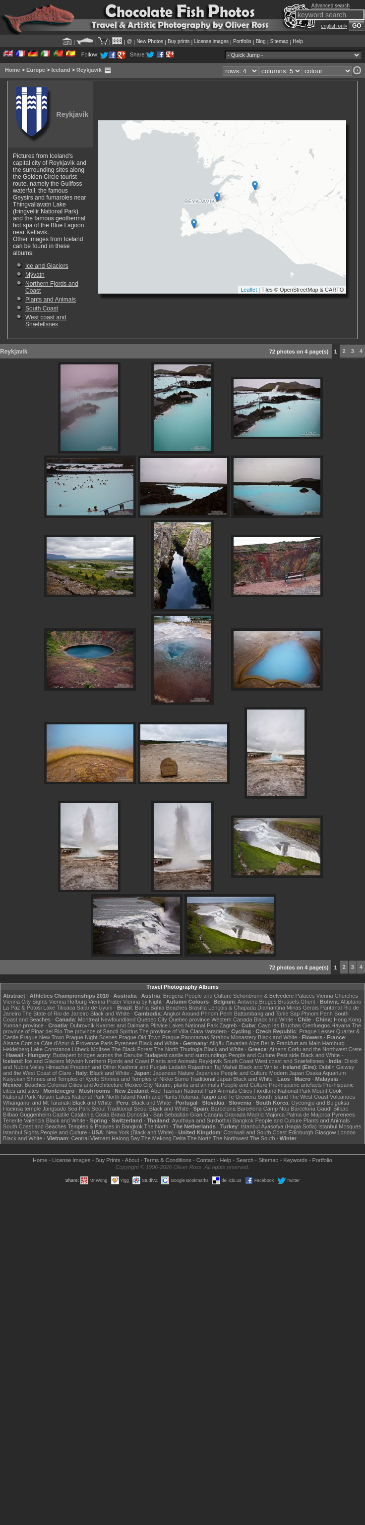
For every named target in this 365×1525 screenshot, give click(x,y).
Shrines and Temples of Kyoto (63, 1079)
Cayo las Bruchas (279, 1025)
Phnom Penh (317, 1014)
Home (12, 70)
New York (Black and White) (140, 1132)
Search (244, 1160)
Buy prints (178, 41)
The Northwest (230, 1138)
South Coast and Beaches (34, 1126)
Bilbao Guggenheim (27, 1115)
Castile (61, 1115)
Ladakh (177, 1067)
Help (298, 41)
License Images (71, 1160)
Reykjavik (89, 70)
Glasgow (325, 1132)
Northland (149, 1097)
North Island (120, 1097)
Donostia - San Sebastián (158, 1115)
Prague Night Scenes (91, 1037)
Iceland (61, 70)
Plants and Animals (50, 299)
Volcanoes (342, 1097)
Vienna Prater (105, 1002)
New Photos (149, 41)
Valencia (34, 1120)
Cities (245, 1091)
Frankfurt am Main (298, 1043)
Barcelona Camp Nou (263, 1109)
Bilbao (341, 1109)
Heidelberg (16, 1049)
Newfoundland (118, 1019)
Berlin (268, 1043)
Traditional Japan (211, 1079)
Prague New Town (42, 1037)
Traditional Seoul (127, 1109)
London (346, 1132)
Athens (277, 1049)
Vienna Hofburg (68, 1002)
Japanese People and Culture (232, 1073)
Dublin (326, 1067)
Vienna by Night (142, 1002)
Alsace (11, 1043)
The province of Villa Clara (171, 1031)
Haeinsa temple (22, 1109)
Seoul (99, 1109)
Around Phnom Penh (207, 1014)
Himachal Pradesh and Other (81, 1067)
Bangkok (243, 1120)
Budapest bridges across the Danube (98, 1055)
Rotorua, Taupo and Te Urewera (217, 1097)
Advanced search (330, 5)
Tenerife (12, 1120)
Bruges (268, 1002)
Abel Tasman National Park (183, 1091)
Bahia (142, 1008)
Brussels (288, 1002)
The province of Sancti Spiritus (101, 1031)
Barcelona (223, 1109)
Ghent (308, 1002)
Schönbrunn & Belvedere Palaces (274, 996)
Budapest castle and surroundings (185, 1055)
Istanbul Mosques (339, 1126)
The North (166, 1049)
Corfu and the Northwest (317, 1049)
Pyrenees (126, 1043)
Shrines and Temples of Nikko (137, 1079)
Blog (261, 41)
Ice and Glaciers (46, 265)
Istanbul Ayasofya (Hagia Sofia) (278, 1126)
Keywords (295, 1160)
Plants (170, 1097)
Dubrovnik (82, 1025)
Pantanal (331, 1008)
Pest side (288, 1055)
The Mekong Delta (163, 1138)
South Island (272, 1097)
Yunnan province (23, 1025)
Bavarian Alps (242, 1043)
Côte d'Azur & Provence (70, 1043)
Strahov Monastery (233, 1037)
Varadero (216, 1031)
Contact (205, 1160)
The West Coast (308, 1097)
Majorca (275, 1115)
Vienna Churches (337, 996)
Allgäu (217, 1043)
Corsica (30, 1043)
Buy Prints (107, 1160)
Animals (227, 1091)
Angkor (172, 1014)
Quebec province (189, 1019)
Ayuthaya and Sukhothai (201, 1120)
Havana (340, 1025)
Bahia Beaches (168, 1008)
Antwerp (247, 1002)
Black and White (109, 1014)
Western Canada (231, 1019)
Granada (234, 1115)
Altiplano (350, 1002)
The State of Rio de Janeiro (55, 1014)
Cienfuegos (316, 1025)
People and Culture (208, 996)
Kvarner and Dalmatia (122, 1025)
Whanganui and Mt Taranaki (37, 1103)
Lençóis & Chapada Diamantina (246, 1008)
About (132, 1160)
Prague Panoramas (185, 1037)
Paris (107, 1043)
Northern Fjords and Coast (117, 1061)
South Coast (41, 308)
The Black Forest (132, 1049)
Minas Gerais (303, 1008)
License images (211, 41)
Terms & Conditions (167, 1160)
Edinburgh (300, 1132)
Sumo (182, 1079)
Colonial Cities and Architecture (85, 1085)
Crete (355, 1049)
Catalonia (81, 1115)
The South (262, 1138)
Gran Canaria (206, 1115)
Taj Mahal (225, 1067)
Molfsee (100, 1049)
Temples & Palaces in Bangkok (105, 1126)
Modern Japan (286, 1073)
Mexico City (138, 1085)
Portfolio (242, 41)
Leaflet (249, 290)
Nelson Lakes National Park (71, 1097)
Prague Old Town (139, 1037)
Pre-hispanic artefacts (295, 1085)
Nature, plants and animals (186, 1085)
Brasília (197, 1008)
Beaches (35, 1085)
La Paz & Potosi (22, 1008)
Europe (35, 70)
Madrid (255, 1115)
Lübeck (80, 1049)
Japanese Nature (173, 1073)
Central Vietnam (90, 1138)
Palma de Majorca (308, 1115)
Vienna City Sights (25, 1002)
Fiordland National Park (281, 1091)
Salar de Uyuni (95, 1008)
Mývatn (35, 274)
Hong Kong (347, 1019)
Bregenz (173, 996)
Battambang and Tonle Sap (267, 1014)
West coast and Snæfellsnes (45, 321)
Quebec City (152, 1019)
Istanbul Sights (21, 1132)
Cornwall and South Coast (255, 1132)
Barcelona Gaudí (311, 1109)
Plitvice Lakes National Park (184, 1025)
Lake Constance (50, 1049)
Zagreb (228, 1025)
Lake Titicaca (59, 1008)
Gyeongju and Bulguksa (320, 1103)
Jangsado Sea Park (66, 1109)
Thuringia (191, 1049)
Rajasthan (200, 1067)
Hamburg (333, 1043)
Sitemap (279, 41)
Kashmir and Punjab (142, 1067)
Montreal (88, 1019)
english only (334, 26)
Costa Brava (110, 1115)
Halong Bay (126, 1138)
